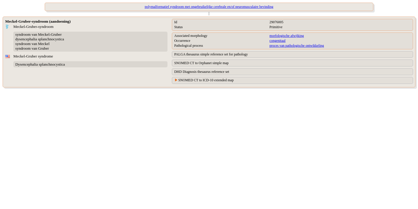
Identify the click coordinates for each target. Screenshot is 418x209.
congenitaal (277, 41)
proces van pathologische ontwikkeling (296, 46)
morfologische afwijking (286, 36)
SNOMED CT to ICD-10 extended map (206, 80)
